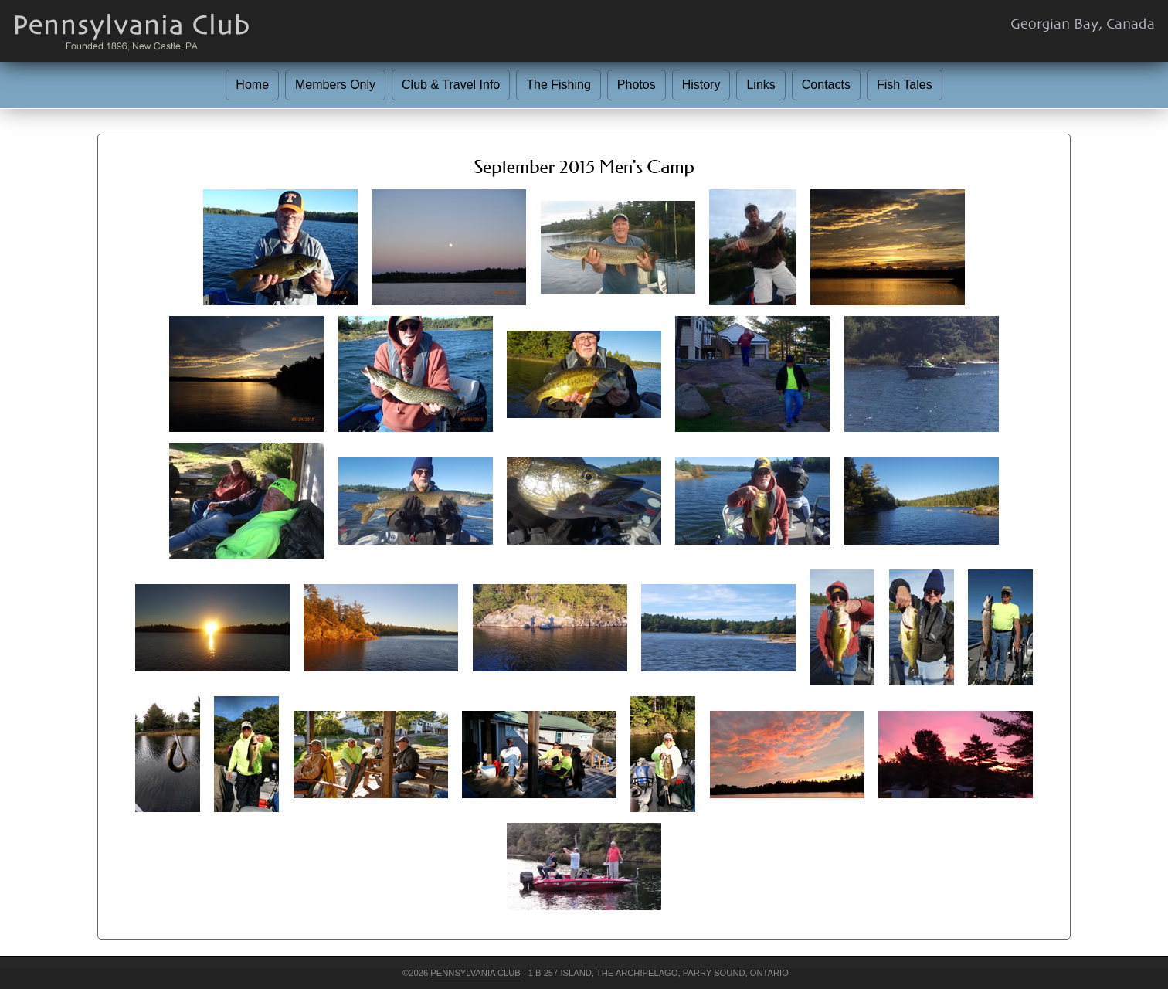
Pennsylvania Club (475, 972)
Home (252, 84)
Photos (636, 84)
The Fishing (558, 84)
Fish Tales (904, 84)
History (701, 84)
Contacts (826, 84)
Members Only (335, 84)
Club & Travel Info (451, 84)
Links (760, 84)
